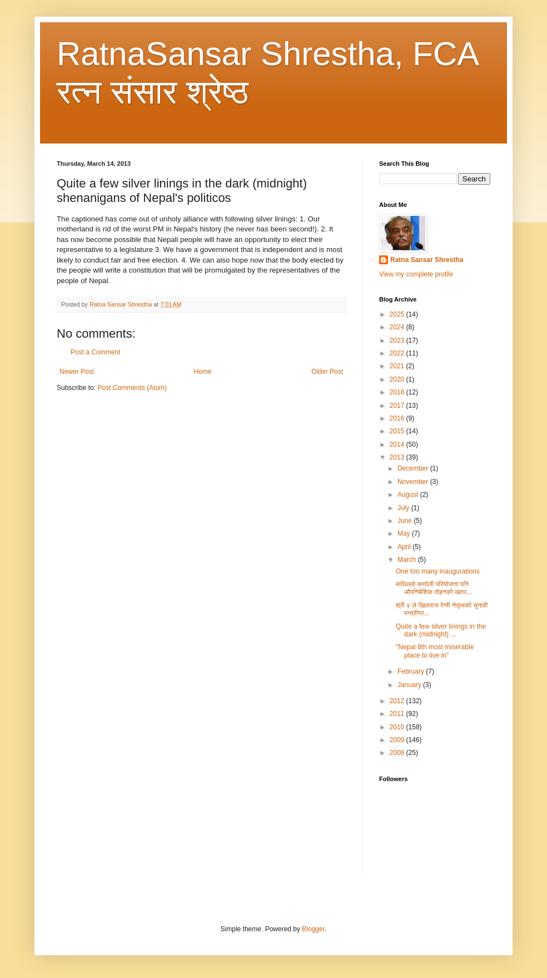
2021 (398, 366)
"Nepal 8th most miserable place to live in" (435, 651)
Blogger (313, 929)
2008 (398, 753)
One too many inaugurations (438, 571)
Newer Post (76, 372)
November (413, 482)
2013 (398, 457)
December (413, 468)
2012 (398, 701)
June (405, 521)
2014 (398, 444)
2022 (398, 353)
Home (203, 372)
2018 (398, 392)
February (411, 671)
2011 (398, 714)
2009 (398, 740)
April (404, 547)
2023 (398, 340)
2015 (398, 431)
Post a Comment (95, 352)
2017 (398, 405)
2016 (398, 418)
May (404, 533)
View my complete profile (416, 274)
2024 (398, 327)
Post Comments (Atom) (132, 388)
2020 (398, 379)
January (410, 685)
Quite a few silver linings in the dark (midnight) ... (441, 630)
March (407, 560)
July (404, 508)
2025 (398, 314)
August (408, 494)
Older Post (327, 372)
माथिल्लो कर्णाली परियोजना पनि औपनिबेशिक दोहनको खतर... (434, 588)
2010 (398, 727)
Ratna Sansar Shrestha (426, 260)
